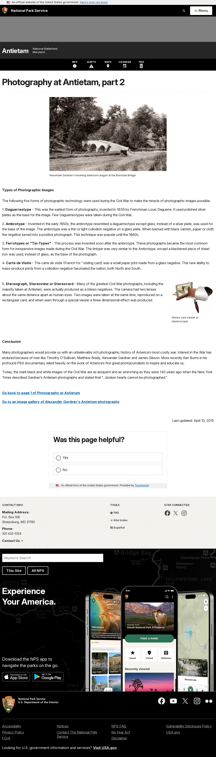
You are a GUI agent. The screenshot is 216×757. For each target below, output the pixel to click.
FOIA (6, 738)
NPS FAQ (118, 726)
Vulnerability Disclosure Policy (189, 726)
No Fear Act (120, 732)
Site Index (119, 520)
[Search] (52, 558)
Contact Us (11, 541)
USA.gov (173, 732)
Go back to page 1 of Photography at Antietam (41, 393)
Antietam (15, 51)
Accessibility (11, 726)
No (65, 470)
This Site (14, 570)
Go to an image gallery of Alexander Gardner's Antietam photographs (60, 402)
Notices (63, 726)
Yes (65, 457)
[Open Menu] (201, 10)
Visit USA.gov (105, 748)
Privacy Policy (13, 732)
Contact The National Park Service (77, 734)
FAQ (114, 512)
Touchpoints (142, 485)
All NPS (38, 570)
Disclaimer (119, 738)
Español (117, 527)
